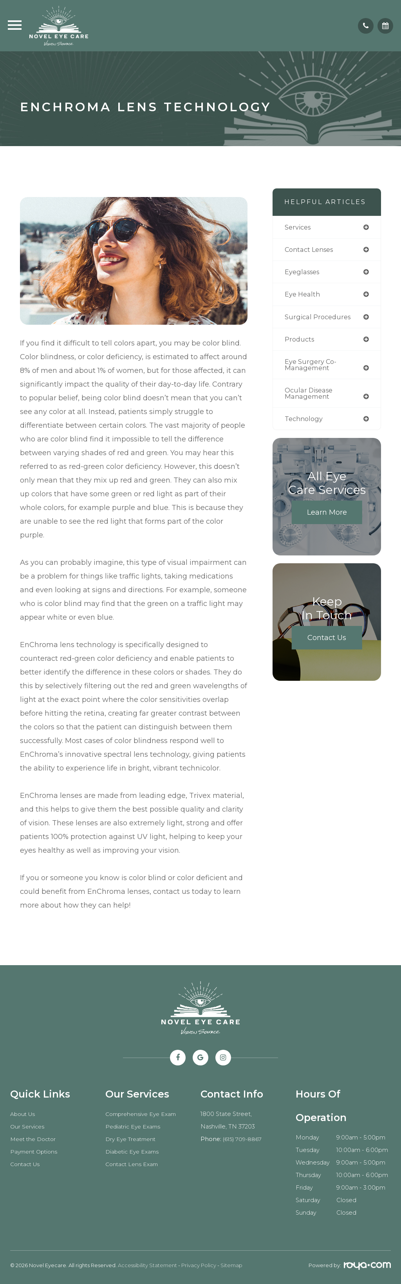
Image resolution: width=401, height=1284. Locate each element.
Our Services (28, 1126)
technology (305, 423)
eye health (303, 295)
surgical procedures (319, 318)
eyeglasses (303, 273)
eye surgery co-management (311, 367)
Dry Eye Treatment (132, 1139)
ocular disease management (310, 396)
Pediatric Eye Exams (134, 1126)
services (298, 227)
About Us (23, 1114)
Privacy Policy (198, 1265)
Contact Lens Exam (133, 1164)
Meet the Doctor (35, 1139)
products (300, 341)
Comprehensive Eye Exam (143, 1114)
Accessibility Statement (147, 1265)
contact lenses (311, 250)
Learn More (327, 516)
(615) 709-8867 (243, 1139)
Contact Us (326, 642)
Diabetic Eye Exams (133, 1151)
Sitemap (231, 1265)
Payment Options (35, 1151)
